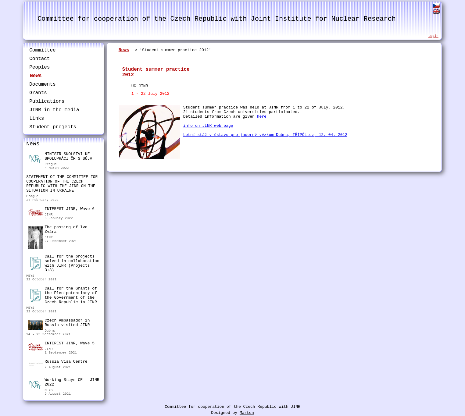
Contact (39, 59)
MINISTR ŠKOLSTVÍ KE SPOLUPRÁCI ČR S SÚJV (60, 157)
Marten (247, 413)
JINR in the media (54, 110)
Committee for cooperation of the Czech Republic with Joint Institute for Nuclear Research (217, 19)
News (35, 76)
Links (36, 118)
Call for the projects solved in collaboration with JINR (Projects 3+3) (63, 263)
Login (433, 36)
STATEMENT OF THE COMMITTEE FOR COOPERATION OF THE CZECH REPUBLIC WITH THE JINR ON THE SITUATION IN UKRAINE (62, 184)
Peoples (39, 67)
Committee (42, 50)
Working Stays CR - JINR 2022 (63, 383)
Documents (42, 84)
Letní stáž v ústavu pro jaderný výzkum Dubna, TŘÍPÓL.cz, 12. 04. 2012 (265, 135)
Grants (38, 93)
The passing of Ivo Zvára (57, 230)
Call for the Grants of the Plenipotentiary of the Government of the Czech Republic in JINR (62, 295)
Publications (46, 101)
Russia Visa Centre (57, 362)
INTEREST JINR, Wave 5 (61, 344)
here (261, 116)
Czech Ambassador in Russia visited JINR (59, 323)
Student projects (52, 127)
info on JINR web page (208, 125)
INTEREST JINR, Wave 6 (61, 210)
